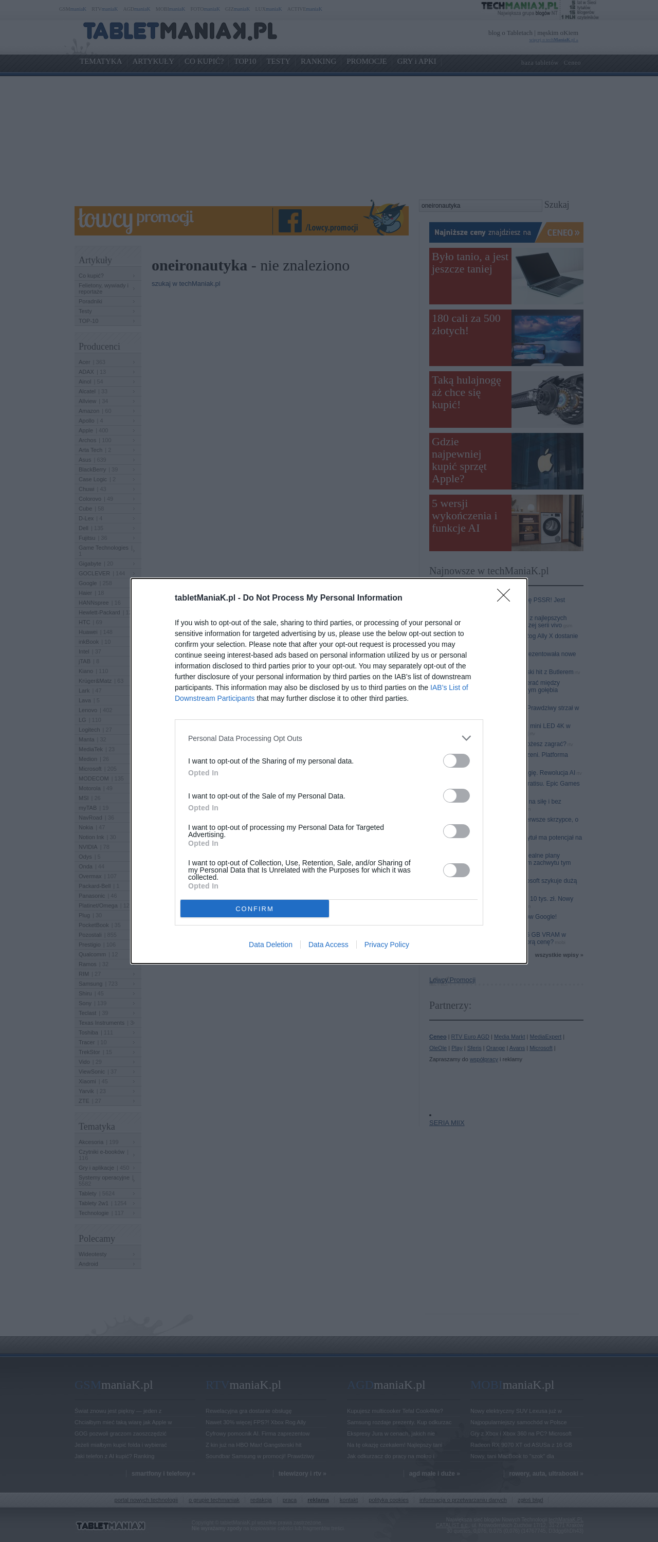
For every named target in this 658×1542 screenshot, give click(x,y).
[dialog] (329, 771)
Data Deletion (271, 944)
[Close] (507, 598)
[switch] (456, 761)
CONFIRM (254, 909)
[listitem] (329, 738)
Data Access (328, 944)
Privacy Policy (386, 944)
